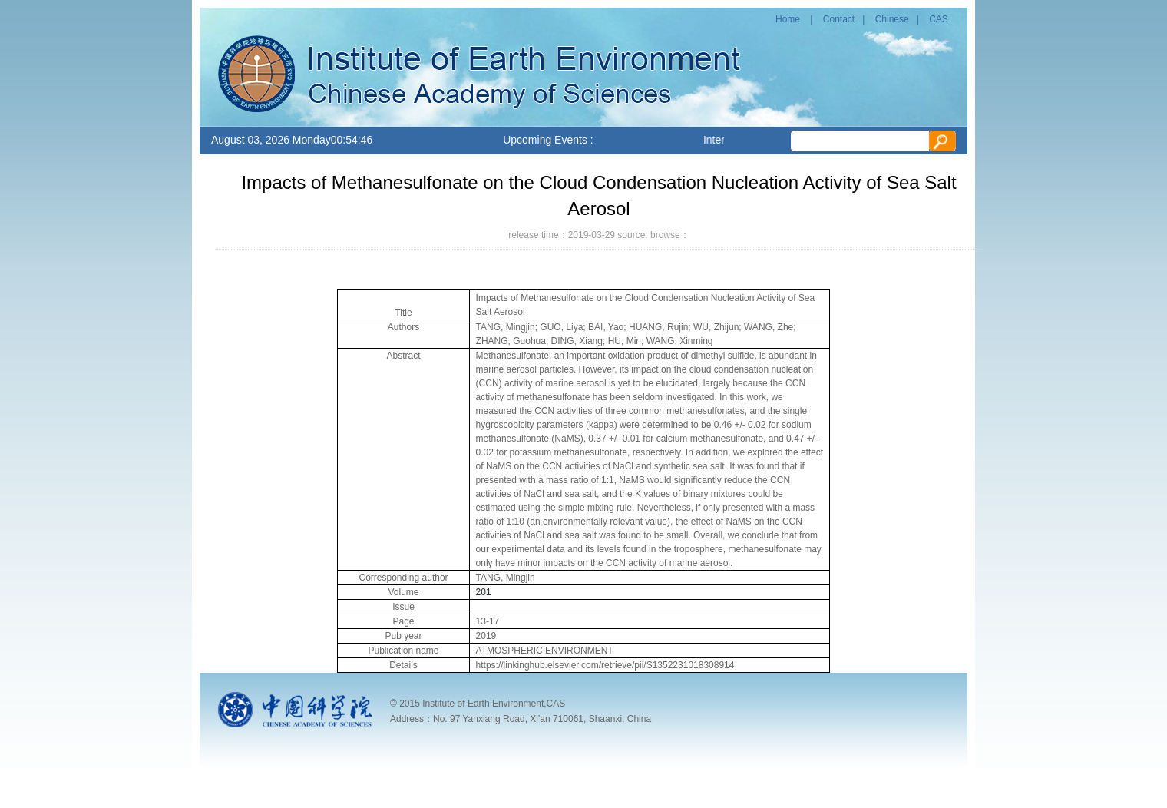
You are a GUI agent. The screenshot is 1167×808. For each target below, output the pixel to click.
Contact (839, 19)
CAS (938, 19)
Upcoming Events (545, 140)
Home (787, 19)
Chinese (892, 19)
